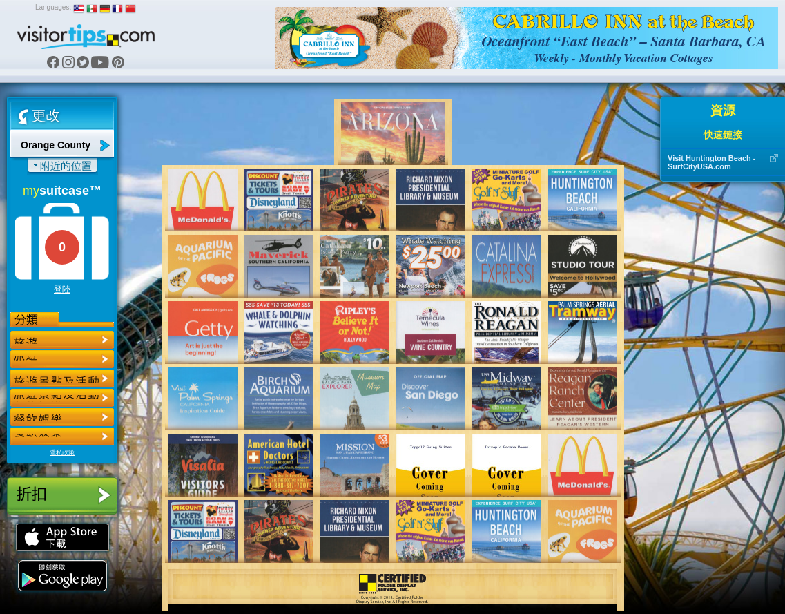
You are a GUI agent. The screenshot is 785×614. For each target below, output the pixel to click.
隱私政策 (62, 452)
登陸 (62, 289)
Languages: (53, 7)
